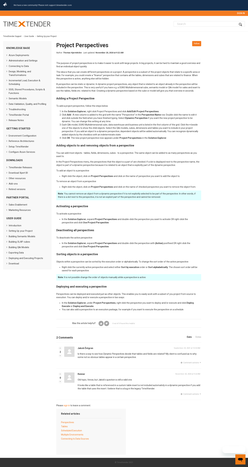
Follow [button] (196, 43)
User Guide (29, 36)
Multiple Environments (72, 434)
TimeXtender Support (12, 36)
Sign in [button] (241, 13)
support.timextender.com (60, 5)
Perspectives (67, 422)
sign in (67, 405)
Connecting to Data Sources (75, 438)
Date (189, 337)
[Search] (209, 24)
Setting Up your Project (47, 36)
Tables (64, 426)
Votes (198, 337)
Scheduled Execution (71, 430)
